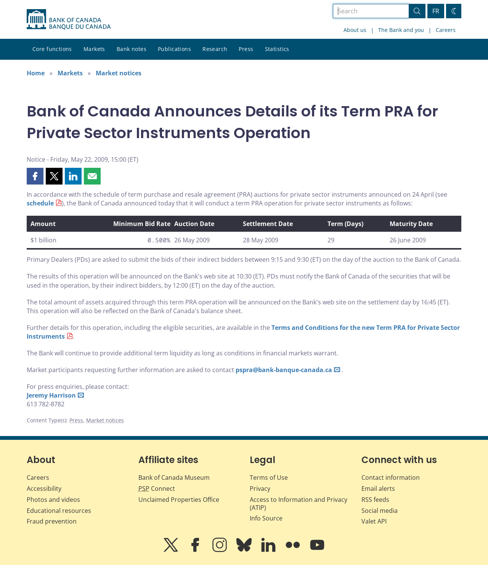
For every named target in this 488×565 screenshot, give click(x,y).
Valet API (374, 521)
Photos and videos (53, 499)
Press (246, 49)
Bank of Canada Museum (174, 477)
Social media (379, 510)
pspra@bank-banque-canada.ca (284, 370)
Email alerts (378, 488)
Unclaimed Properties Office (178, 499)
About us (355, 29)
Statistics (277, 49)
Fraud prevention (52, 521)
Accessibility (44, 488)
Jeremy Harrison (51, 395)
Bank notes (131, 49)
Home (36, 73)
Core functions (52, 49)
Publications (174, 49)
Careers (446, 29)
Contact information (390, 477)
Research (214, 49)
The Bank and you (401, 29)
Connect (156, 488)
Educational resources (59, 510)
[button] (35, 176)
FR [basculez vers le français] (435, 11)
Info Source (266, 518)
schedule (40, 203)
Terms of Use (269, 477)
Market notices (118, 73)
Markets (94, 49)
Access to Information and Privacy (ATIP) (298, 503)
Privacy (260, 488)
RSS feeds (375, 499)
